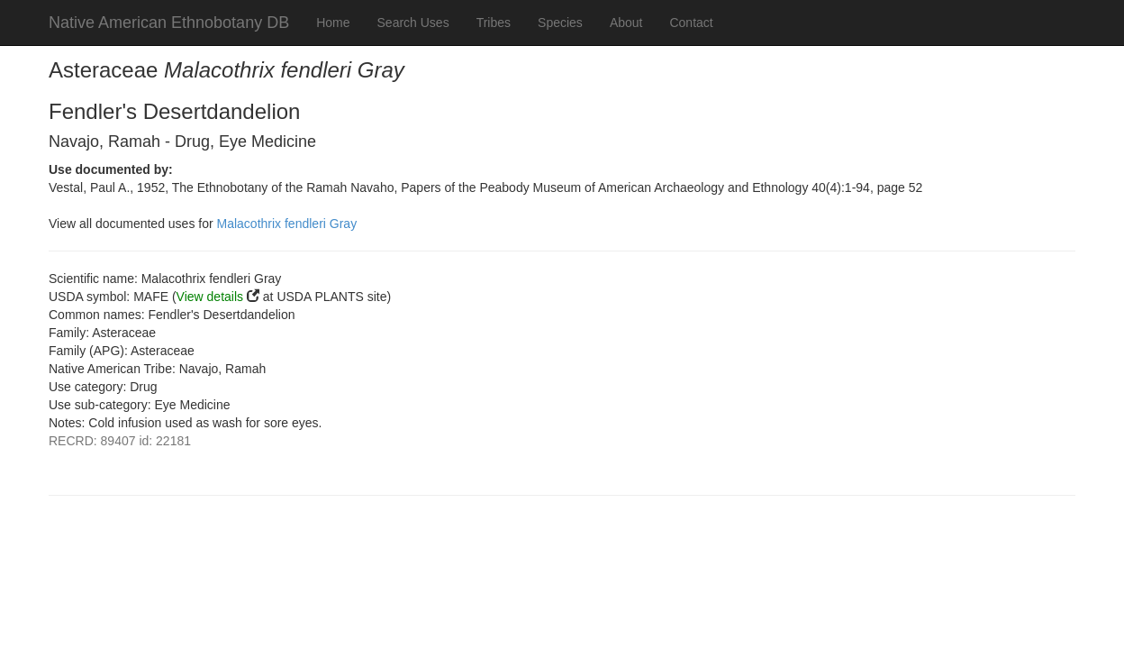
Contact (690, 22)
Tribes (493, 22)
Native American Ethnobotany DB (169, 23)
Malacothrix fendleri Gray (287, 223)
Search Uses (413, 22)
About (626, 22)
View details (210, 296)
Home (332, 22)
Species (560, 22)
